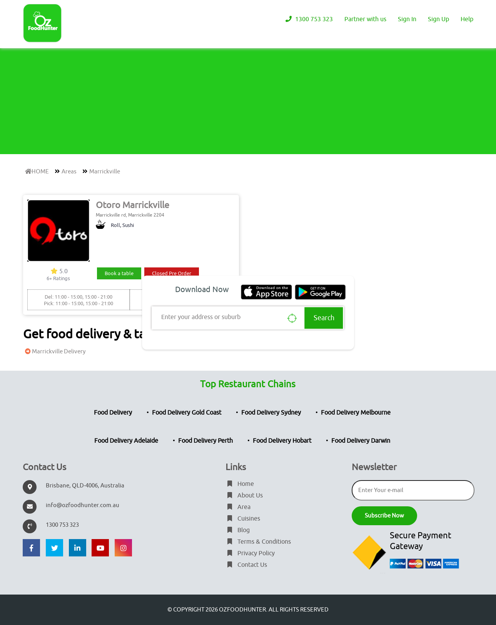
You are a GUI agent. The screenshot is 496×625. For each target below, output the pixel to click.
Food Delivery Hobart (282, 441)
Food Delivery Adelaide (126, 441)
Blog (237, 530)
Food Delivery (113, 413)
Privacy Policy (250, 553)
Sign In (407, 19)
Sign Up (438, 19)
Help (467, 19)
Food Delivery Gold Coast (186, 413)
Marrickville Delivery (54, 351)
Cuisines (242, 519)
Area (238, 507)
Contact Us (246, 565)
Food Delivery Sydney (271, 413)
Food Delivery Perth (205, 441)
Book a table (119, 273)
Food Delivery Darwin (360, 441)
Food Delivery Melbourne (356, 413)
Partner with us (365, 19)
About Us (244, 495)
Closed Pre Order (171, 273)
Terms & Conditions (258, 542)
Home (239, 484)
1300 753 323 (308, 19)
